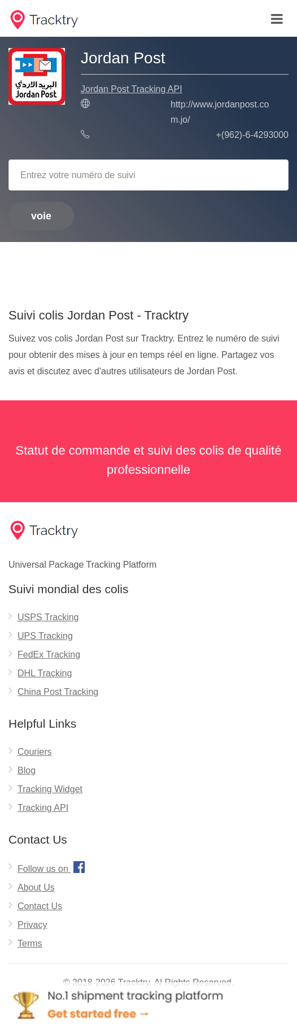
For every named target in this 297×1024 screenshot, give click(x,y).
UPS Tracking (45, 636)
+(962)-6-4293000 (252, 135)
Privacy (32, 925)
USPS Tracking (48, 617)
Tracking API (43, 808)
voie (41, 216)
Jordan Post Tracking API (131, 89)
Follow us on (53, 867)
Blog (27, 770)
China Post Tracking (58, 692)
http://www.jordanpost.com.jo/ (220, 112)
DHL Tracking (45, 673)
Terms (30, 943)
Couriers (34, 752)
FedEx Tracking (49, 654)
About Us (36, 887)
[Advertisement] (148, 270)
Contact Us (40, 906)
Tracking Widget (50, 789)
